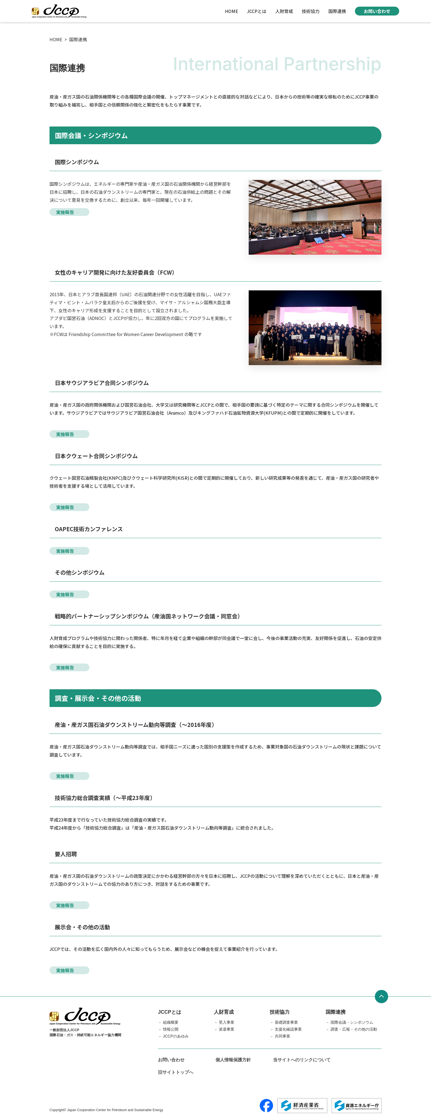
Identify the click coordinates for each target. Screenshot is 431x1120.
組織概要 (170, 1022)
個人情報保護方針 (233, 1059)
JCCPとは (256, 11)
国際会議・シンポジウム (352, 1022)
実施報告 (65, 212)
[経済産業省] (302, 1105)
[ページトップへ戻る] (381, 996)
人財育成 (284, 11)
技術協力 (311, 11)
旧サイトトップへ (175, 1072)
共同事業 (282, 1036)
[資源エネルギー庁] (356, 1105)
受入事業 (226, 1022)
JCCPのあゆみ (176, 1036)
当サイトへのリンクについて (302, 1059)
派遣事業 (226, 1029)
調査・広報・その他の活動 (354, 1029)
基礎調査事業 (286, 1022)
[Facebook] (266, 1105)
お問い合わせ (377, 11)
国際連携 (337, 11)
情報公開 (170, 1029)
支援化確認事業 (288, 1029)
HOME (231, 11)
